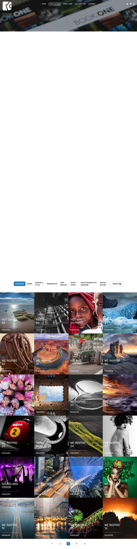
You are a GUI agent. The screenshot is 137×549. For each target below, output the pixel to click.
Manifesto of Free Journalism (61, 462)
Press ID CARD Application (45, 473)
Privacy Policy (96, 500)
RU (85, 522)
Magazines (19, 41)
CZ (74, 522)
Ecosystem (15, 498)
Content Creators (70, 445)
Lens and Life (63, 41)
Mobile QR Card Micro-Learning (78, 487)
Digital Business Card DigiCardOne (24, 487)
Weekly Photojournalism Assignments (87, 460)
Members (111, 502)
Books (29, 41)
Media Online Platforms (115, 498)
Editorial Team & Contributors (24, 500)
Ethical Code (79, 462)
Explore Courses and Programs (56, 458)
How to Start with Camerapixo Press (30, 458)
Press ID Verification (114, 473)
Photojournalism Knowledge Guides (37, 460)
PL (44, 522)
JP (90, 522)
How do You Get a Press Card (23, 473)
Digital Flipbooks (62, 498)
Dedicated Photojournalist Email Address (89, 473)
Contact (70, 505)
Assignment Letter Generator (65, 476)
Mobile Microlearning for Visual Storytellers (107, 487)
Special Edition (103, 41)
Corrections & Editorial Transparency (76, 500)
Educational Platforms (95, 498)
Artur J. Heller (8, 16)
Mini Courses (107, 460)
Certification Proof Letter (42, 476)
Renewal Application (65, 473)
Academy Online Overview (79, 458)
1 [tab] (68, 400)
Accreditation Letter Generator (89, 476)
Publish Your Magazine (30, 498)
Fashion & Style (39, 41)
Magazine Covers (47, 498)
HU (79, 522)
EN (39, 522)
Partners (97, 445)
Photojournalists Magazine (88, 41)
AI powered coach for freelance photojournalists (73, 489)
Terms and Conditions (112, 500)
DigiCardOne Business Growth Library (52, 487)
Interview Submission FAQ (56, 502)
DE (59, 522)
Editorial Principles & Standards (49, 500)
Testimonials (122, 502)
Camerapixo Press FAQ (75, 502)
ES (49, 522)
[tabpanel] (68, 327)
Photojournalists (55, 445)
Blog (62, 505)
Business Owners (85, 445)
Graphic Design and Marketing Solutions (107, 489)
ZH (95, 522)
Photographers (42, 445)
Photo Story (73, 41)
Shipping (102, 502)
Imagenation (52, 41)
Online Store (91, 502)
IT (64, 522)
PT (69, 522)
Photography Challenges (61, 460)
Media (82, 498)
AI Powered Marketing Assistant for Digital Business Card (33, 489)
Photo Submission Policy (16, 502)
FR (54, 522)
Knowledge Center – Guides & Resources (106, 458)
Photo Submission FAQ (35, 502)
